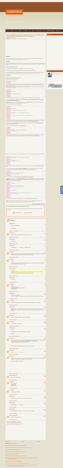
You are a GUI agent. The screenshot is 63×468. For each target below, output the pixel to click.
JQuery (33, 30)
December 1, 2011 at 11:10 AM (13, 237)
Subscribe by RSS (17, 212)
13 (44, 316)
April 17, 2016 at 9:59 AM (13, 419)
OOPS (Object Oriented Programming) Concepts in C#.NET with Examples (17, 455)
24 (44, 409)
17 (44, 351)
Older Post (38, 441)
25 (44, 416)
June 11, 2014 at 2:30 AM (13, 394)
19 (44, 376)
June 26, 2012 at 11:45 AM (13, 291)
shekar (10, 259)
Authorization (15, 38)
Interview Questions (51, 30)
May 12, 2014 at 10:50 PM (13, 379)
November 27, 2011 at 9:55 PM (13, 230)
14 (44, 322)
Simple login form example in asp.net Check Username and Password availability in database (19, 447)
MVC (44, 30)
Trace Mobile (9, 32)
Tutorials (58, 30)
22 (44, 397)
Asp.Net (11, 30)
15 (44, 328)
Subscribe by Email (27, 212)
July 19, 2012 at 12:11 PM (13, 298)
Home (8, 30)
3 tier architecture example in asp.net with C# (13, 453)
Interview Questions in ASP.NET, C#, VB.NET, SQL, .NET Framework (16, 445)
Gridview (20, 30)
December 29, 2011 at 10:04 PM (14, 257)
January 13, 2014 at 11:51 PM (13, 348)
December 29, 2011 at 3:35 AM (13, 249)
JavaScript (25, 30)
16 (44, 338)
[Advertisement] (43, 12)
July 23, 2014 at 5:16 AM (12, 400)
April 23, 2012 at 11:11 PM (13, 275)
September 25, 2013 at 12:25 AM (14, 336)
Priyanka (10, 251)
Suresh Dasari (11, 268)
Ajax (16, 30)
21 (44, 390)
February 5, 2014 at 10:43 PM (13, 354)
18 (44, 357)
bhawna (10, 232)
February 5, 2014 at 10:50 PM (13, 373)
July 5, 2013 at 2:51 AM (12, 319)
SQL (29, 30)
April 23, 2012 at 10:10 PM (13, 266)
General (18, 38)
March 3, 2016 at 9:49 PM (13, 413)
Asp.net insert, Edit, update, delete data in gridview (13, 449)
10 (44, 294)
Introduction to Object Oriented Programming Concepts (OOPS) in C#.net (16, 451)
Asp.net (11, 38)
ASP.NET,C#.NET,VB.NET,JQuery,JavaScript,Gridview (16, 22)
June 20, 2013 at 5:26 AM (13, 313)
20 (44, 382)
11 (44, 301)
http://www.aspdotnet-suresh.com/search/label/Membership (23, 272)
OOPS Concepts (39, 30)
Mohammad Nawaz (12, 375)
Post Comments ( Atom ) (13, 443)
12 (44, 307)
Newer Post (7, 441)
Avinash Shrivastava (12, 415)
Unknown (10, 300)
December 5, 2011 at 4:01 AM (13, 243)
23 (44, 403)
